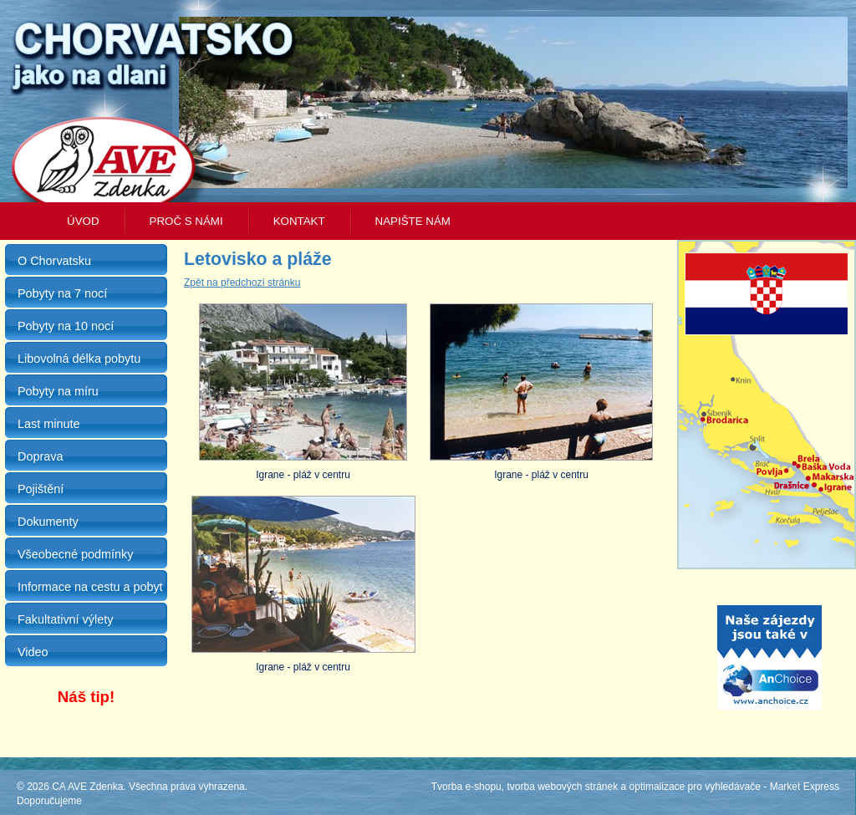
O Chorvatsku (54, 260)
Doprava (40, 456)
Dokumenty (48, 521)
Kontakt (299, 221)
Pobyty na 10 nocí (66, 326)
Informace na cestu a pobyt (90, 586)
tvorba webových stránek (562, 786)
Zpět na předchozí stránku (242, 282)
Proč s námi (186, 221)
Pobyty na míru (58, 391)
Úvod (83, 221)
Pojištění (41, 489)
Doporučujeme (49, 801)
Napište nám (413, 221)
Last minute (48, 423)
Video (33, 652)
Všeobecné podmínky (75, 554)
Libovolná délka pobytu (79, 358)
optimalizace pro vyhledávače (695, 786)
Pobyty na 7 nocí (62, 293)
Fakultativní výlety (65, 619)
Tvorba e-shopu (466, 786)
